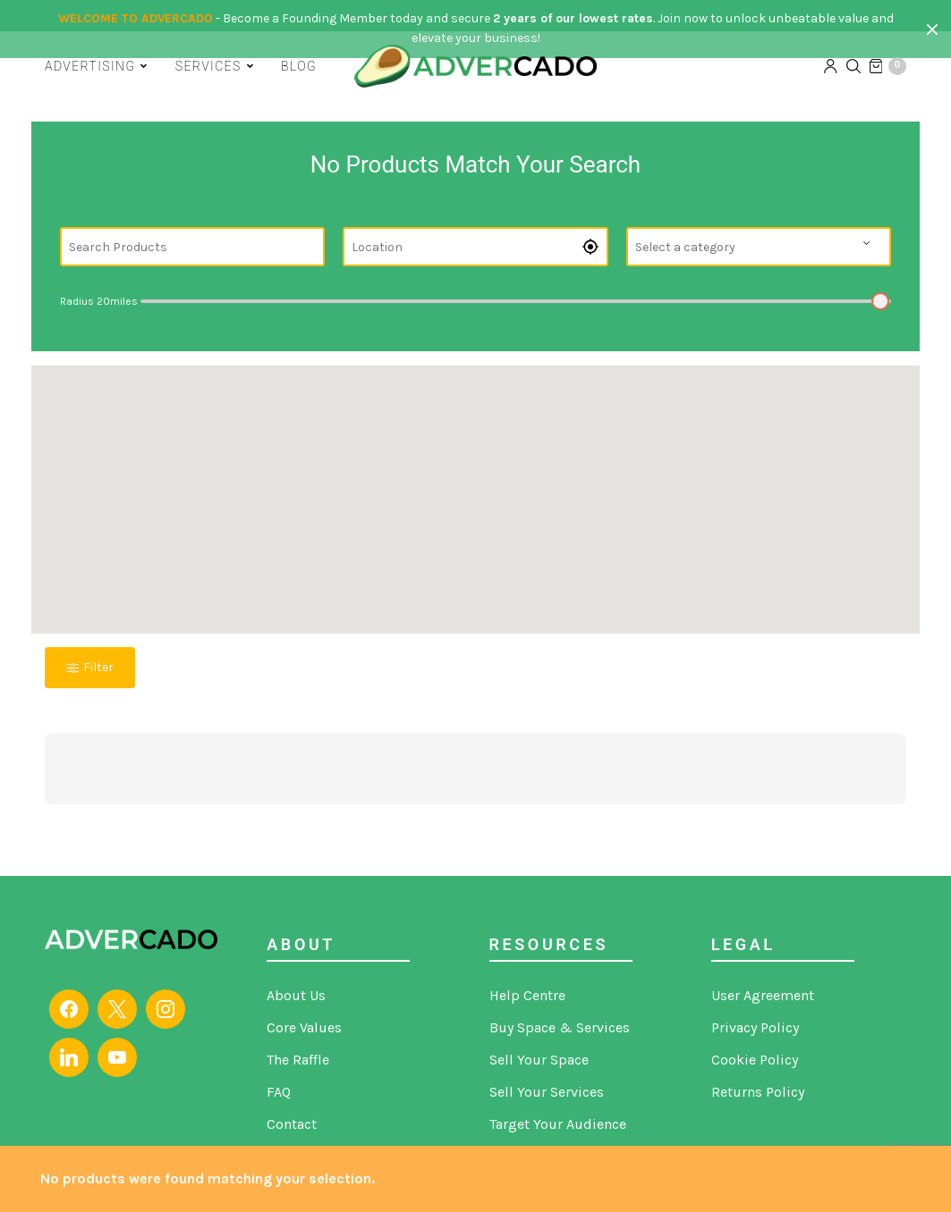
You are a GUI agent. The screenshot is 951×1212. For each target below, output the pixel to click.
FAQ (279, 1091)
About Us (296, 995)
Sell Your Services (546, 1091)
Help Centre (527, 995)
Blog (299, 64)
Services (208, 64)
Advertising (90, 64)
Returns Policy (757, 1091)
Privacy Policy (755, 1027)
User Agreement (762, 995)
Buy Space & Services (559, 1027)
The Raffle (298, 1059)
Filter (90, 667)
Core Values (304, 1027)
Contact (292, 1123)
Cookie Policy (754, 1059)
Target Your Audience (557, 1123)
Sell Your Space (539, 1059)
